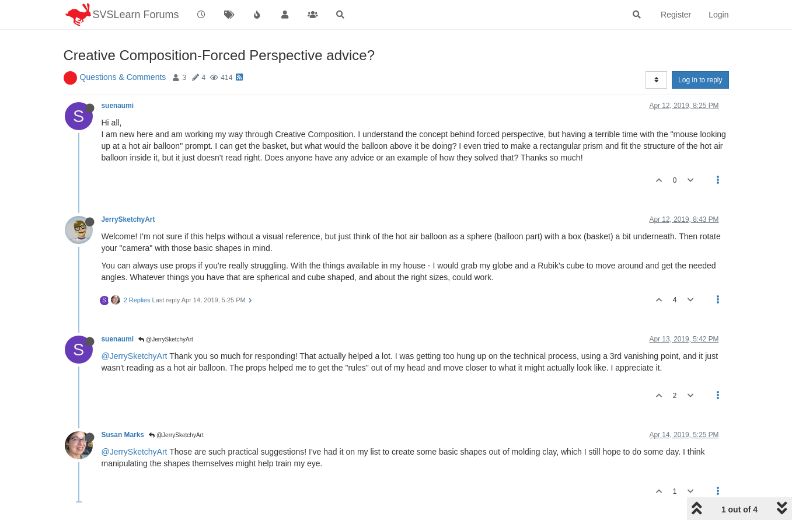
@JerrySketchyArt (165, 339)
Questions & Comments (123, 77)
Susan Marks (123, 435)
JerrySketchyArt (128, 219)
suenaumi (118, 106)
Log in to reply (700, 80)
